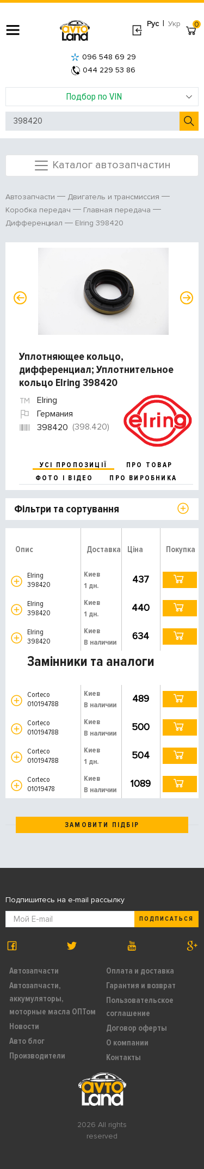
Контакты (123, 1057)
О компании (127, 1043)
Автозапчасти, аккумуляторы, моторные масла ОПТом (52, 999)
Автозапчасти (34, 971)
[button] (16, 581)
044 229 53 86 (103, 70)
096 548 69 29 (103, 57)
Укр (174, 23)
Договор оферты (136, 1028)
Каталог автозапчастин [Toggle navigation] (102, 165)
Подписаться (166, 919)
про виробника (143, 478)
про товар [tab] (149, 465)
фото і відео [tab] (64, 478)
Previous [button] (20, 297)
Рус (153, 23)
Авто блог (27, 1041)
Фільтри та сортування (66, 509)
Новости (24, 1026)
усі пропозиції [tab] (73, 465)
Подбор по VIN (129, 96)
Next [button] (186, 297)
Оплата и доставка (140, 971)
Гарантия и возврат (141, 985)
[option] (103, 291)
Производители (37, 1056)
